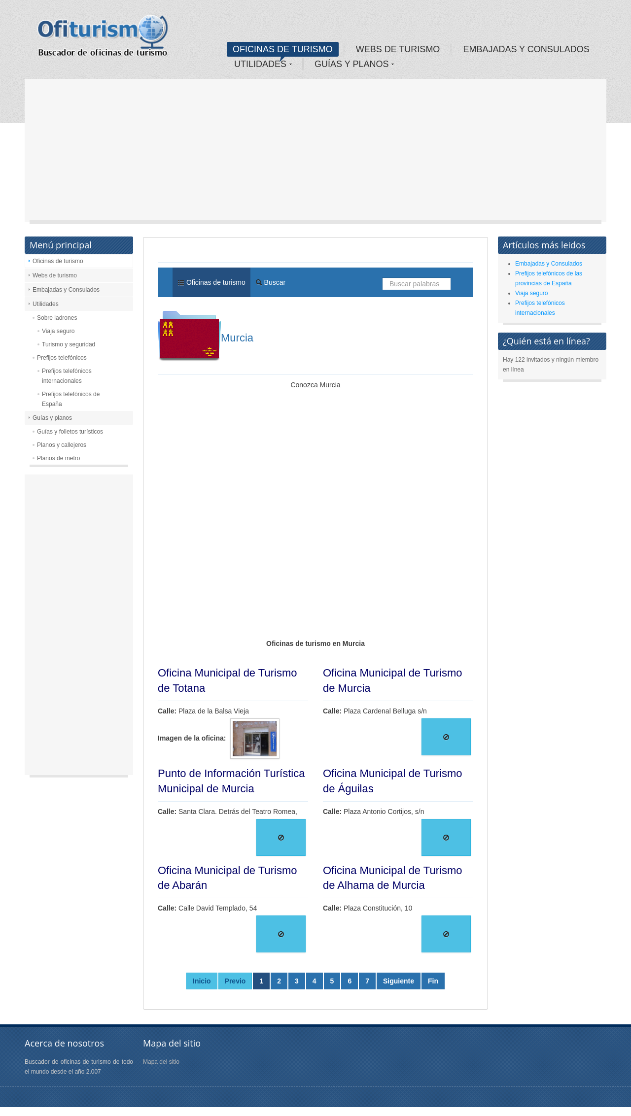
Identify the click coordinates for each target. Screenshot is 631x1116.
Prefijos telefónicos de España (71, 399)
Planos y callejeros (61, 444)
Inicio (202, 981)
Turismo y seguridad (68, 344)
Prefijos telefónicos (62, 357)
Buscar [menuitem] (270, 282)
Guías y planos (52, 417)
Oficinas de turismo (58, 261)
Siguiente (398, 981)
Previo (235, 981)
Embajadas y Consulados (66, 289)
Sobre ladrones (57, 317)
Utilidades (46, 304)
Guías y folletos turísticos (70, 431)
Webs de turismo (55, 275)
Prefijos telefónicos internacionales (67, 376)
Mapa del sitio (161, 1061)
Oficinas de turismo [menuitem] (211, 282)
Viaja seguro (58, 331)
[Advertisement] (315, 153)
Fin (433, 981)
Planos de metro (58, 458)
